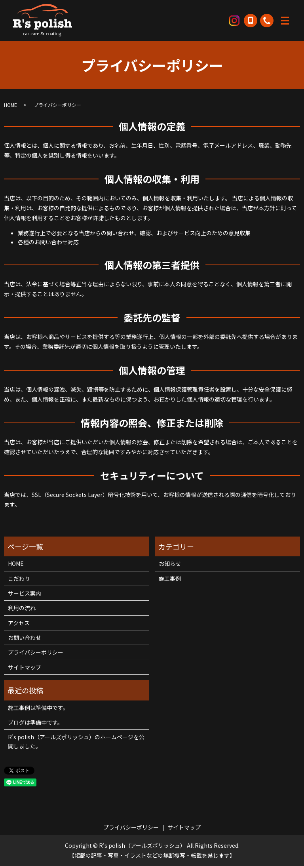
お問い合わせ (24, 637)
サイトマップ (24, 667)
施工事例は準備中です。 (38, 708)
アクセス (19, 623)
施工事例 (170, 578)
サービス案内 (24, 593)
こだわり (19, 578)
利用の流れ (22, 608)
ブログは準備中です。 (35, 722)
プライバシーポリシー (35, 652)
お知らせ (170, 563)
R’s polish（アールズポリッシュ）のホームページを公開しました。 (76, 741)
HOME (10, 104)
